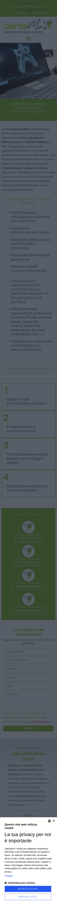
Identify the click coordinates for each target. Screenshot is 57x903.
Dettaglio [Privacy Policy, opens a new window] (9, 876)
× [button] (53, 821)
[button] (28, 882)
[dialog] (28, 860)
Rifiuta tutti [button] (28, 897)
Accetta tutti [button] (28, 889)
